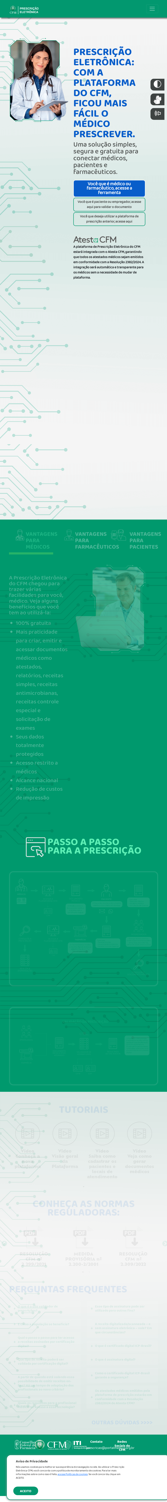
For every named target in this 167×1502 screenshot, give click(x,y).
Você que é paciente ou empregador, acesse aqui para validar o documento (109, 204)
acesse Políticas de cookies (73, 1474)
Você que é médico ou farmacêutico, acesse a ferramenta (109, 188)
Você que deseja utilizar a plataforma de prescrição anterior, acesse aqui (109, 219)
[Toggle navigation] (152, 8)
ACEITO (25, 1491)
